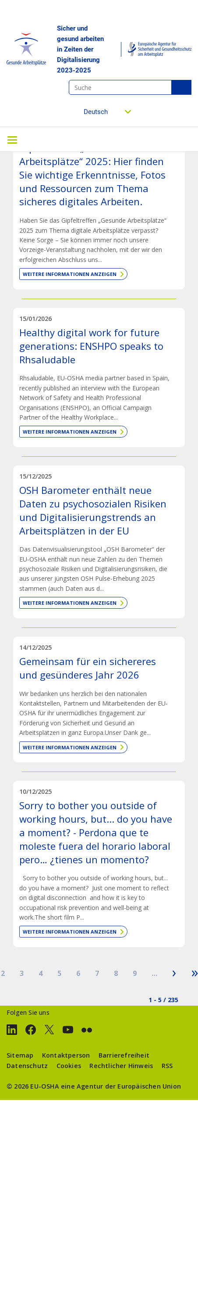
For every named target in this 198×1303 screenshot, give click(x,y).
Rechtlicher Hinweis (121, 1066)
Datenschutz (27, 1066)
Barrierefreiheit (124, 1055)
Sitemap (20, 1055)
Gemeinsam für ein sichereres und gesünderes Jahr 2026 (87, 668)
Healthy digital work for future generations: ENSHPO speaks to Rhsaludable (91, 346)
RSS (167, 1066)
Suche (181, 87)
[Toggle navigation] (12, 139)
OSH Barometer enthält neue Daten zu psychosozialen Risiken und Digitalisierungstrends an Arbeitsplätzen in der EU (92, 510)
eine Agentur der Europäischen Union (121, 1086)
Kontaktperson (66, 1055)
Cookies (69, 1066)
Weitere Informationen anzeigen (70, 274)
